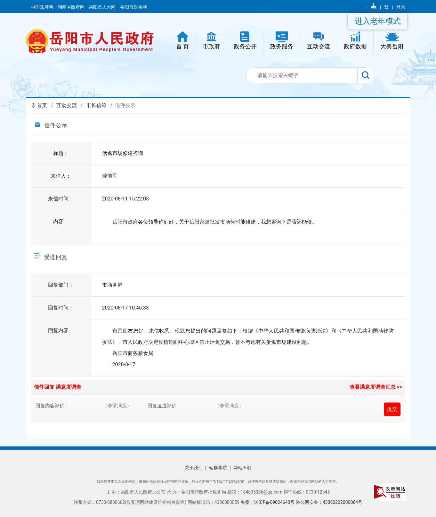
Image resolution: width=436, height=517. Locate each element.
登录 (400, 7)
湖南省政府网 (71, 7)
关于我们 (194, 467)
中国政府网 (42, 7)
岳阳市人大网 (103, 7)
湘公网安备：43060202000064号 (329, 502)
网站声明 (242, 467)
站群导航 (218, 467)
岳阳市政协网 (133, 7)
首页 (42, 105)
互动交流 (66, 105)
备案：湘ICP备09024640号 (268, 502)
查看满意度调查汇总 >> (376, 387)
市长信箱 (96, 105)
